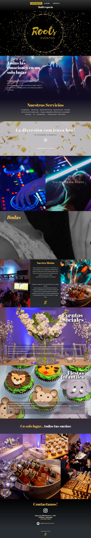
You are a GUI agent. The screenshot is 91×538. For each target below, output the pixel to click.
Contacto (56, 3)
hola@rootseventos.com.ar (45, 148)
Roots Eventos (36, 3)
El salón (47, 3)
